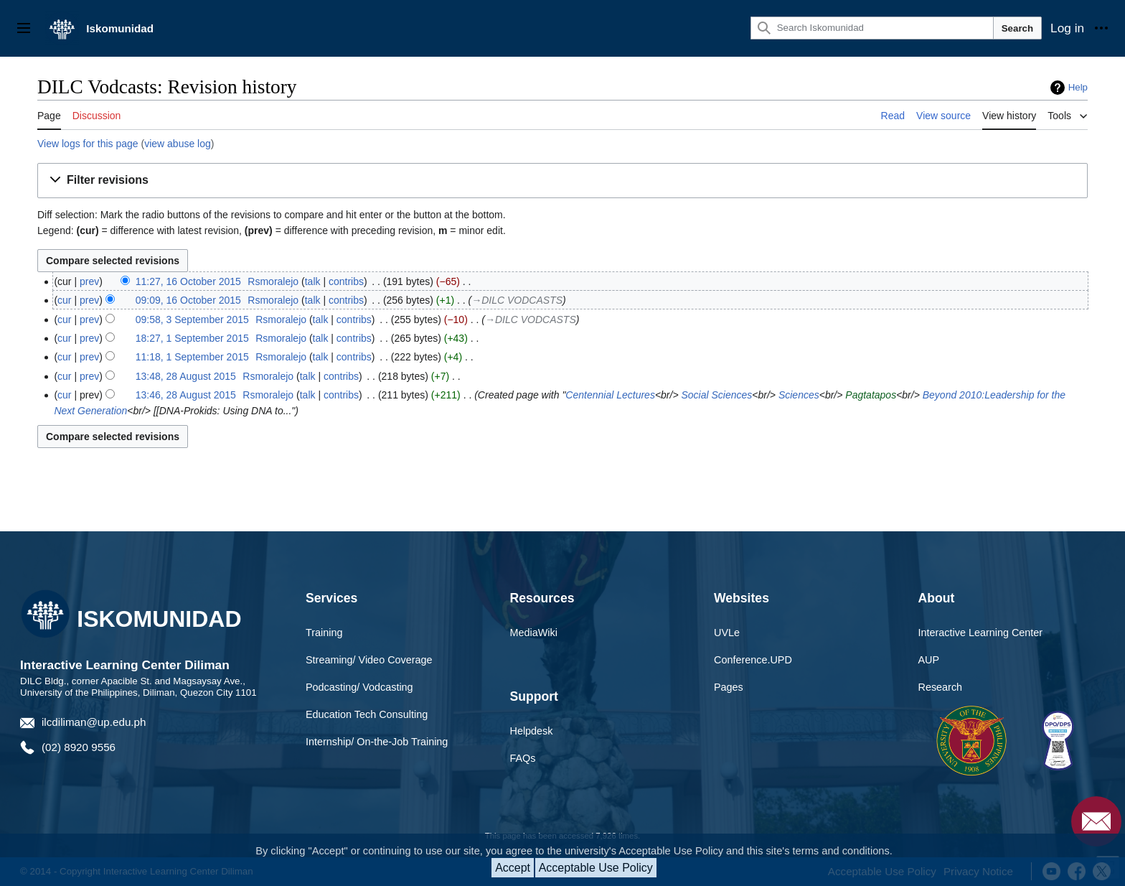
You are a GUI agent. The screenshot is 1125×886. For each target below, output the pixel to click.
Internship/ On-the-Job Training (377, 741)
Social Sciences (716, 395)
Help (1078, 87)
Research (940, 687)
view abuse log (177, 143)
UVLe (727, 632)
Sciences (798, 395)
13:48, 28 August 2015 (186, 376)
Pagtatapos (870, 395)
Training (324, 632)
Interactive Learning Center (980, 632)
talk (313, 281)
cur (64, 300)
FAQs (523, 758)
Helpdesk (531, 731)
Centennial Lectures (610, 395)
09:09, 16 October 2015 (188, 300)
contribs (346, 281)
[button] (562, 181)
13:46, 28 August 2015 (186, 395)
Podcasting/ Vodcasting (359, 687)
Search (1017, 28)
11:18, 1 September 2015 (192, 357)
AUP (929, 660)
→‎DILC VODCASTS (516, 300)
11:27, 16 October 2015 (188, 281)
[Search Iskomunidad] (872, 28)
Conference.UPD (753, 660)
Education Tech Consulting (367, 714)
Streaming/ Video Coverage (369, 660)
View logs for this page (87, 143)
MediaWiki (533, 632)
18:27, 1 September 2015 (192, 338)
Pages (728, 687)
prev (89, 281)
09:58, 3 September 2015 (192, 319)
